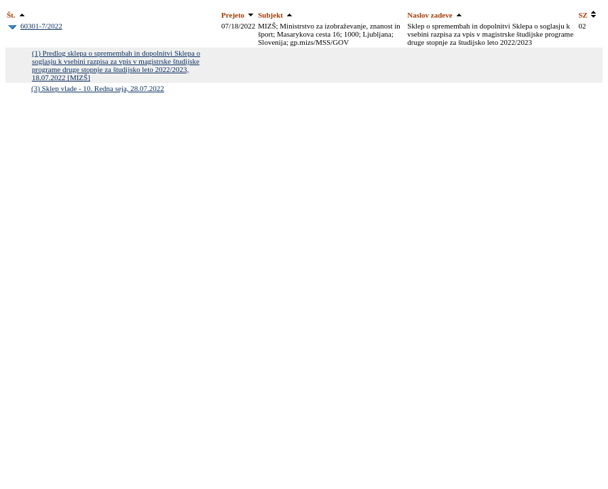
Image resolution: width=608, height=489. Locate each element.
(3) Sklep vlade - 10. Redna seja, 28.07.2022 (97, 88)
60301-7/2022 (41, 26)
